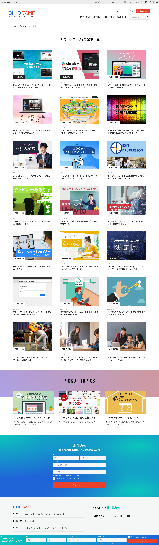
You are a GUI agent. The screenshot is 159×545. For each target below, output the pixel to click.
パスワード (56, 469)
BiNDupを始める (143, 11)
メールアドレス (57, 462)
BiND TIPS (121, 17)
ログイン (131, 11)
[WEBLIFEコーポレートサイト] (9, 2)
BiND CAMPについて (32, 528)
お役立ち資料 (30, 521)
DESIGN (97, 17)
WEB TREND (85, 17)
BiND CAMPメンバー (50, 528)
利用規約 (63, 528)
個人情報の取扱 (63, 478)
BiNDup (120, 11)
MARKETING (109, 17)
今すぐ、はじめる (79, 485)
